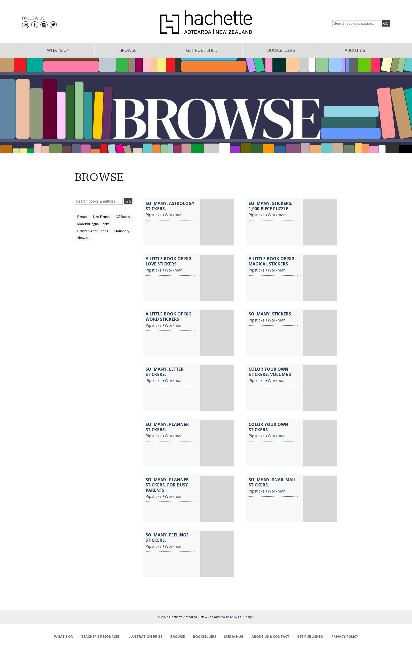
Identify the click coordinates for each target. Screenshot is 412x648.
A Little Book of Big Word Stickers (169, 316)
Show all (83, 237)
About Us (355, 50)
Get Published (202, 50)
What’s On (58, 50)
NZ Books (123, 216)
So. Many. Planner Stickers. (167, 427)
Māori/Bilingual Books (93, 224)
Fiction (82, 216)
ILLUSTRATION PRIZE (144, 636)
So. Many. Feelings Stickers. (167, 537)
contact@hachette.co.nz (25, 24)
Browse (127, 50)
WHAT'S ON (64, 636)
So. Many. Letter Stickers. (165, 371)
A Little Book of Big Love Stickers (169, 261)
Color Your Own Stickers (268, 427)
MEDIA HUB (234, 636)
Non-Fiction (101, 216)
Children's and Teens (92, 231)
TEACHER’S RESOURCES (100, 636)
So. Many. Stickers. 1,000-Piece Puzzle (270, 206)
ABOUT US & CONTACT (270, 636)
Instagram (44, 24)
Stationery (121, 231)
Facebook (34, 24)
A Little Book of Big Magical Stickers (272, 261)
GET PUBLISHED (310, 636)
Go (386, 23)
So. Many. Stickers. (270, 314)
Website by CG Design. (237, 617)
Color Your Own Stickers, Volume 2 (270, 371)
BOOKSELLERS (204, 636)
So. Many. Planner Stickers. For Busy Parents (167, 485)
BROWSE (177, 636)
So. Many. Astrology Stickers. (170, 206)
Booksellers (281, 50)
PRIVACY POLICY (344, 636)
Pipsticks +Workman (164, 214)
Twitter (53, 24)
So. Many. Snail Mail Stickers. (272, 482)
